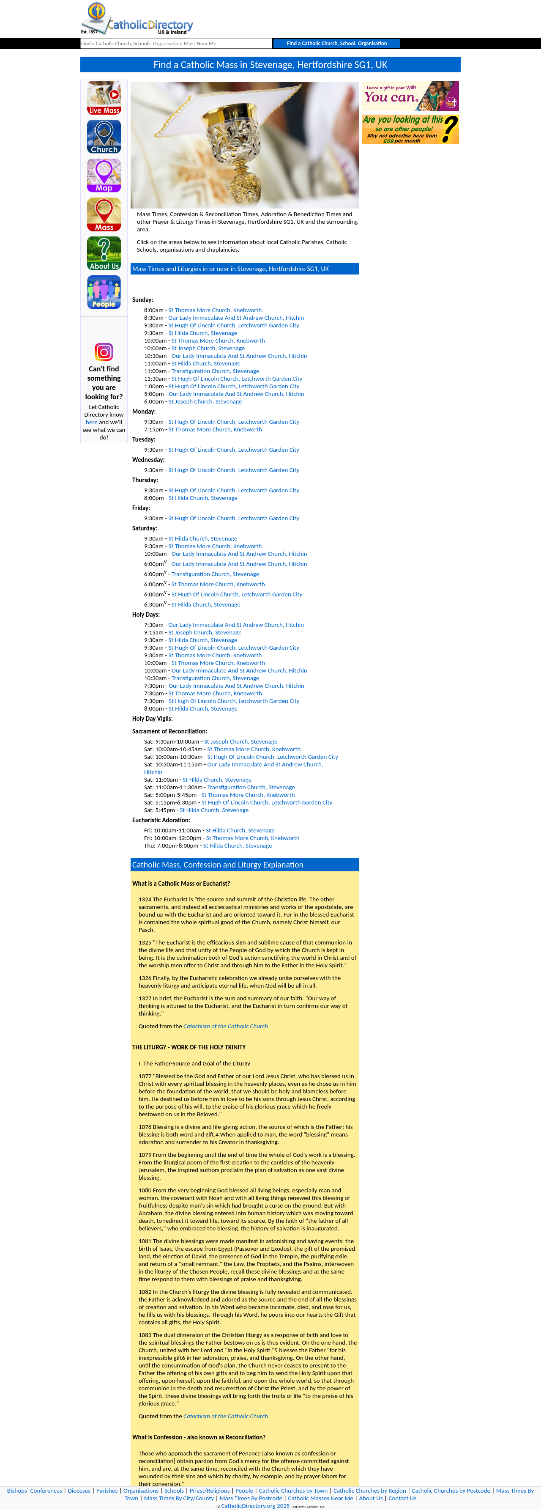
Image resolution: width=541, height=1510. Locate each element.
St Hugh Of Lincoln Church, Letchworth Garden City (233, 325)
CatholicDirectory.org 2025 (255, 1506)
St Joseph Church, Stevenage (208, 348)
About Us (371, 1498)
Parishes (106, 1490)
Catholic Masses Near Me (320, 1498)
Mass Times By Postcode (251, 1498)
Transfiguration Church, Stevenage (215, 371)
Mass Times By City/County (179, 1498)
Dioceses (79, 1490)
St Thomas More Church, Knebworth (215, 310)
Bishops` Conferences (34, 1490)
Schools (174, 1490)
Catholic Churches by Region (369, 1490)
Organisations (140, 1490)
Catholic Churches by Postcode (451, 1490)
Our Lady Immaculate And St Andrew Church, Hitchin (236, 317)
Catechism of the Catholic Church (225, 1026)
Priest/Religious (210, 1490)
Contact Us (402, 1498)
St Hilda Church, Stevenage (202, 333)
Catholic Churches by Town (293, 1490)
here (92, 422)
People (244, 1490)
